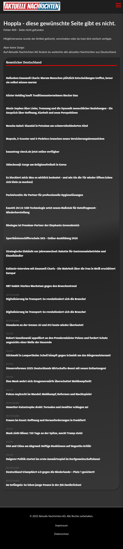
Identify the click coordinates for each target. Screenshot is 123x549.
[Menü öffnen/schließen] (118, 5)
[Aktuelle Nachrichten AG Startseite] (31, 9)
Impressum (61, 525)
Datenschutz (61, 533)
